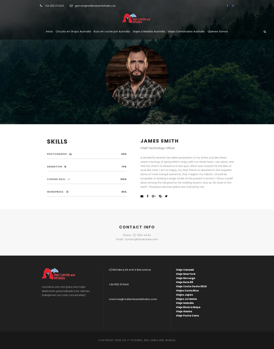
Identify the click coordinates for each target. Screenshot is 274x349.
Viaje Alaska (184, 311)
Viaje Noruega (185, 278)
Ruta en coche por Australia (112, 31)
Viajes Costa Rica (187, 290)
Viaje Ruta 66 (184, 282)
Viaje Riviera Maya (188, 307)
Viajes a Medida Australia (149, 31)
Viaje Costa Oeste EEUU (191, 286)
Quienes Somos (218, 31)
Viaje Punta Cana (187, 315)
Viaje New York (186, 274)
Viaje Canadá (185, 270)
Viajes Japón (184, 295)
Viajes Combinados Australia (186, 31)
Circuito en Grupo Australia (73, 31)
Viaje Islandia (185, 303)
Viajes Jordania (186, 299)
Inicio (49, 31)
